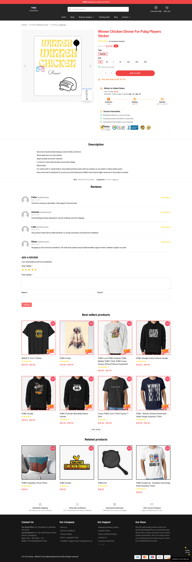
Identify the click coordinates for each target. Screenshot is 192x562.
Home (24, 25)
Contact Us (102, 538)
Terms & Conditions (67, 531)
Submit (26, 305)
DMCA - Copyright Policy (69, 538)
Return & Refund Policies (107, 534)
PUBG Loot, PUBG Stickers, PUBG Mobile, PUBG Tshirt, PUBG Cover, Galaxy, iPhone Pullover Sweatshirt (113, 361)
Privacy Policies (66, 534)
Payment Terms (104, 531)
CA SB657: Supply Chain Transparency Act (76, 541)
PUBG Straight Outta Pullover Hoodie (152, 358)
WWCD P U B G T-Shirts (32, 358)
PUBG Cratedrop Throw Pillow (34, 483)
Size (99, 58)
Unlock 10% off (187, 551)
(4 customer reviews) (117, 41)
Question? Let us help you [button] (180, 559)
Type (100, 50)
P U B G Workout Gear (39, 25)
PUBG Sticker (65, 483)
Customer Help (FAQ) (106, 541)
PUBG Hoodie (27, 413)
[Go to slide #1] (51, 108)
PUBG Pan (102, 483)
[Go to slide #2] (64, 108)
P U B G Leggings (58, 25)
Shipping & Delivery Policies (108, 527)
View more (96, 429)
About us (63, 527)
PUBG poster (65, 358)
